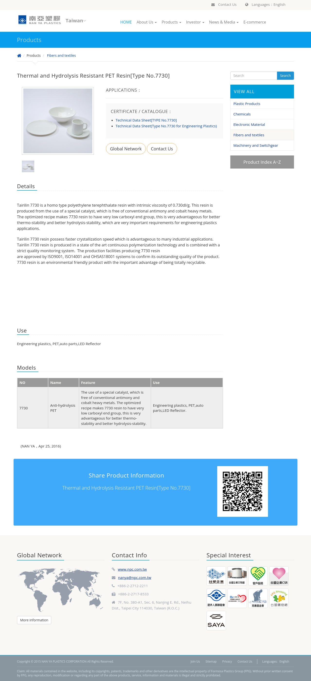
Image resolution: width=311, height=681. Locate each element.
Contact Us (224, 4)
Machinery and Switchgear (255, 145)
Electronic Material (249, 124)
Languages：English (265, 4)
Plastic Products (246, 103)
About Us (147, 22)
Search (285, 75)
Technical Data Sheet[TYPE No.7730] (146, 120)
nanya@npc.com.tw (134, 577)
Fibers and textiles (61, 55)
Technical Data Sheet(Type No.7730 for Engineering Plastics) (166, 125)
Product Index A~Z (262, 162)
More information (34, 620)
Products (171, 22)
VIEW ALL (244, 91)
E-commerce (254, 22)
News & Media (224, 22)
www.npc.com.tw (132, 569)
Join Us (195, 661)
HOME (126, 22)
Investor (195, 22)
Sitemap (211, 661)
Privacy (227, 661)
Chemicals (242, 114)
